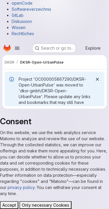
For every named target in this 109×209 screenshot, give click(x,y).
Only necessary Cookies (45, 205)
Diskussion (22, 21)
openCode (22, 3)
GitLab (18, 15)
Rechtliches (23, 33)
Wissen (19, 27)
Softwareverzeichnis (31, 9)
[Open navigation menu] (17, 48)
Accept (9, 205)
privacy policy (21, 187)
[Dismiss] (97, 79)
